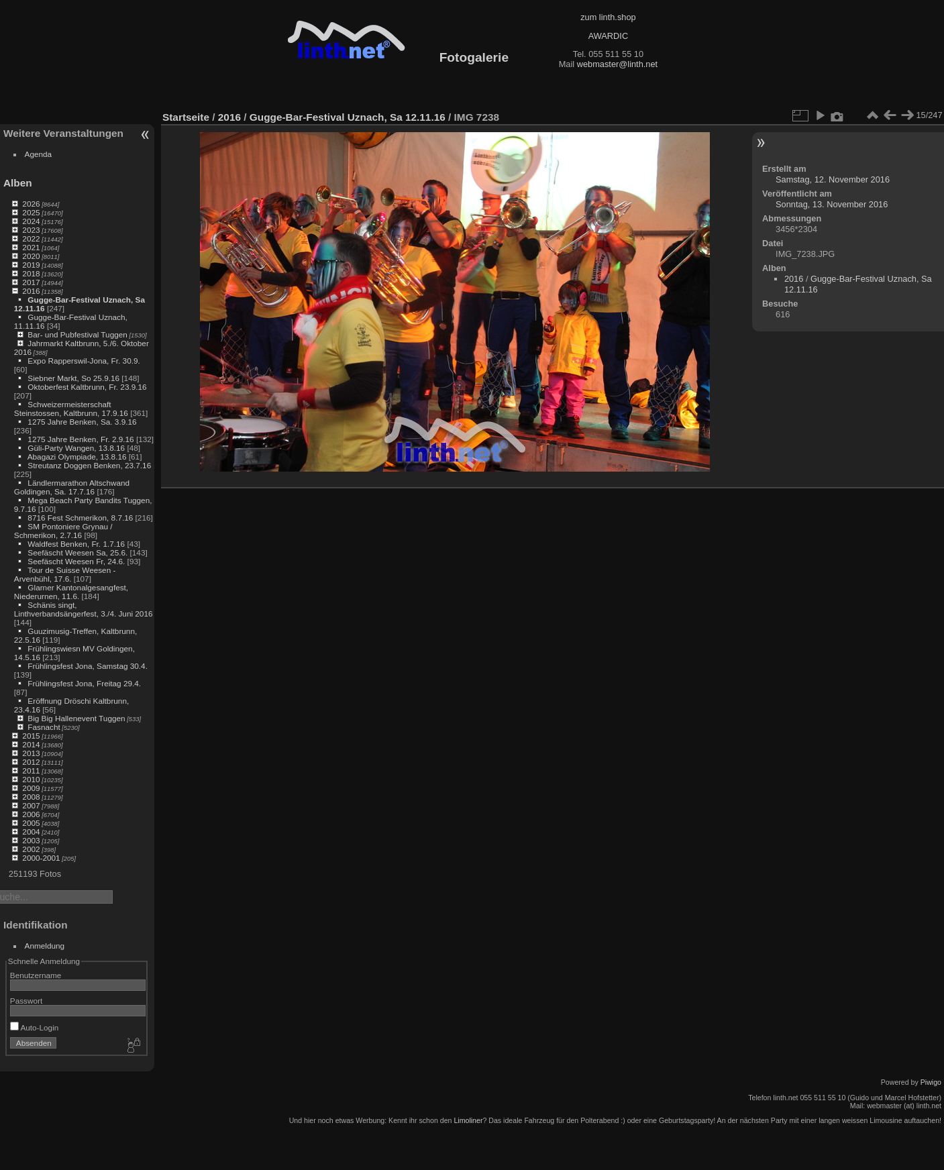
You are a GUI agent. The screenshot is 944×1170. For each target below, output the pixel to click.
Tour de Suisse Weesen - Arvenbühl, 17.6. (65, 574)
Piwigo (931, 1082)
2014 (31, 744)
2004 (31, 831)
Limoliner (468, 1120)
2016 (31, 290)
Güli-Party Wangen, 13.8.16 (76, 447)
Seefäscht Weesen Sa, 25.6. (77, 552)
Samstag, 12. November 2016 (833, 179)
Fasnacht (44, 727)
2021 (31, 247)
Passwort (26, 1000)
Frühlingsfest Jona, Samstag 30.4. (88, 665)
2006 (31, 814)
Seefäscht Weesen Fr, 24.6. (76, 561)
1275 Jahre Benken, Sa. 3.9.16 (82, 421)
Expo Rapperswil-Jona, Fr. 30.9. (84, 360)
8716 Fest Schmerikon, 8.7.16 (80, 517)
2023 (31, 229)
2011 (31, 770)
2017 (31, 282)
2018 (31, 273)
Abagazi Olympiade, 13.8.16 (77, 456)
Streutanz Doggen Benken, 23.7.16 (89, 465)
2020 (31, 256)
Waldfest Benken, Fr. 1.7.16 (76, 543)
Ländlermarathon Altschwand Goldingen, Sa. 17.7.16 (71, 487)
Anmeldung (45, 945)
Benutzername (36, 975)
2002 (31, 849)
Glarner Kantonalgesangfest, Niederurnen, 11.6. (71, 591)
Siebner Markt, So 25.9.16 (73, 378)
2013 (31, 753)
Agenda (38, 154)
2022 (31, 238)
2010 (31, 779)
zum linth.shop (608, 17)
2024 (31, 221)
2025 (31, 212)
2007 (31, 805)
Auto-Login (34, 1027)
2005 (31, 822)
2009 (31, 788)
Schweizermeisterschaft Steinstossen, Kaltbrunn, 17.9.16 (71, 408)
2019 (31, 264)
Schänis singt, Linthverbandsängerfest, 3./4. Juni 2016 (83, 609)
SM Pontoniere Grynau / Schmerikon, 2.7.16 (63, 530)
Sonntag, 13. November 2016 (832, 204)
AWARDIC (608, 36)
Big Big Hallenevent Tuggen (76, 718)
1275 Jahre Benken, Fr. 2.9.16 (81, 439)
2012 (31, 761)
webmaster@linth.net (617, 64)
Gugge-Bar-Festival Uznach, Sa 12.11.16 (347, 117)
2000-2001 (41, 857)
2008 (31, 796)
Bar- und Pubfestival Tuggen (77, 334)
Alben (17, 183)
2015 (31, 735)
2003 (31, 840)
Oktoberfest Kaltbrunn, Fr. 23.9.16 (87, 386)
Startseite (185, 117)
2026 (31, 203)
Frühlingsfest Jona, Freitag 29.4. (84, 683)
